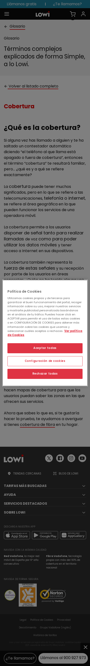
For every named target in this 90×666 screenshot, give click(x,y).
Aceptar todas (44, 348)
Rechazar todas (45, 374)
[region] (45, 333)
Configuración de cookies (45, 361)
